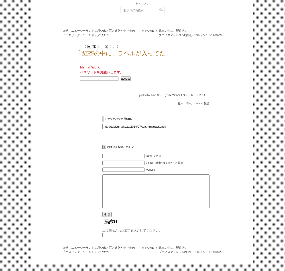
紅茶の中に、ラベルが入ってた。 (126, 53)
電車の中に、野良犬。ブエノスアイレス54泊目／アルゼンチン (190, 33)
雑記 (206, 103)
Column (199, 103)
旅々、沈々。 (142, 3)
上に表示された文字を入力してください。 (132, 237)
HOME (149, 30)
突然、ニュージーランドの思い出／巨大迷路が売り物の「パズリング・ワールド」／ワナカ (99, 33)
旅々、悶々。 (186, 103)
